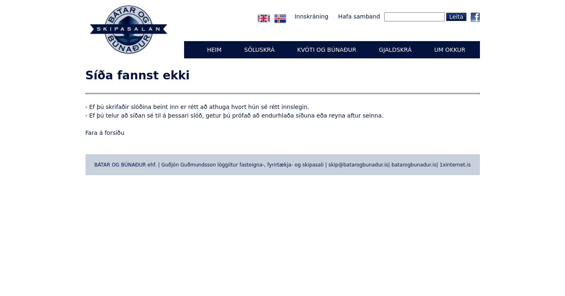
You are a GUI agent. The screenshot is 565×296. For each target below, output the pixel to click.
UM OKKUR (450, 49)
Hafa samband (359, 16)
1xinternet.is (455, 165)
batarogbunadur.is (414, 165)
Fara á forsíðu (105, 133)
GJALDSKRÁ (395, 49)
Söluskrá (259, 49)
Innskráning (311, 16)
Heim (214, 49)
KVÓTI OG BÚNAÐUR (326, 49)
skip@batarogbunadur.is (358, 165)
